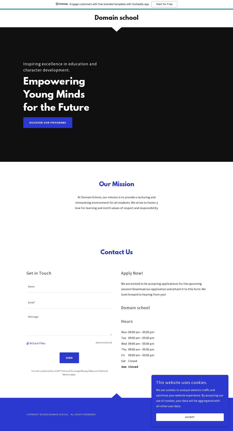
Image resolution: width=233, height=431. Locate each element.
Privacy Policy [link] (87, 371)
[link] (116, 19)
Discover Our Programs (47, 122)
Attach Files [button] (37, 343)
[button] (28, 343)
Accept (190, 420)
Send (69, 358)
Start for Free (164, 4)
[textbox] (69, 286)
